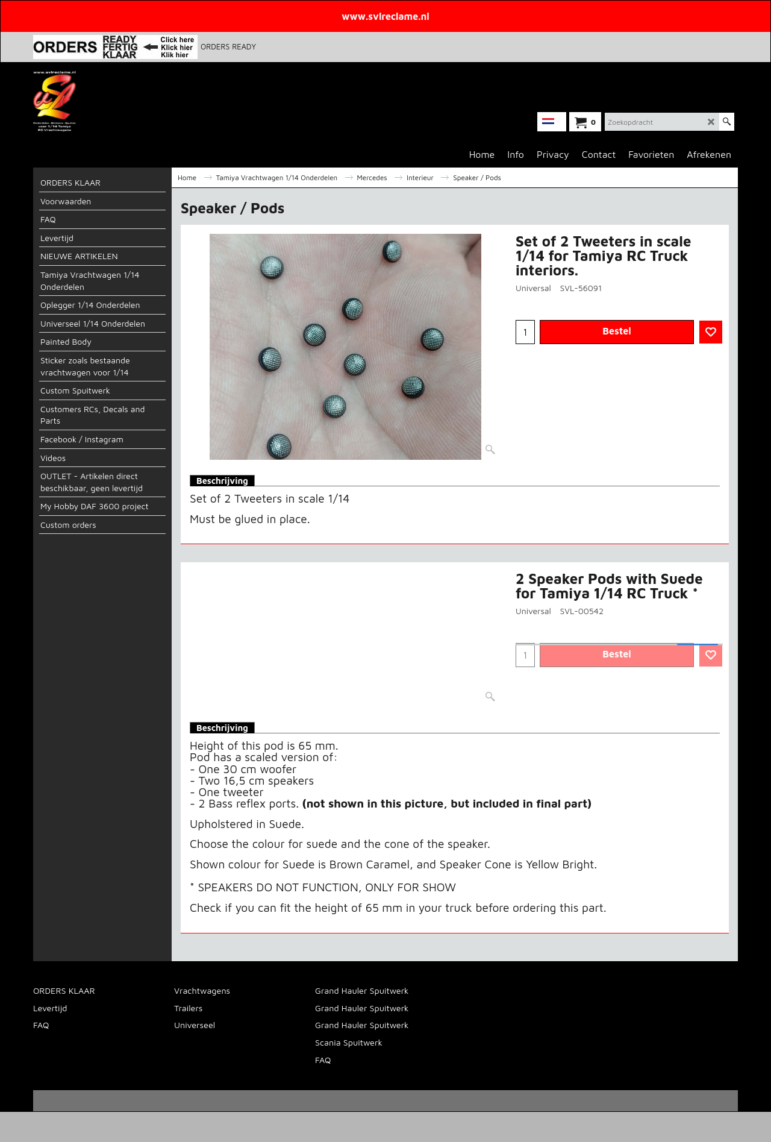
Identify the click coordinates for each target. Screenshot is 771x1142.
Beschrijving (222, 480)
